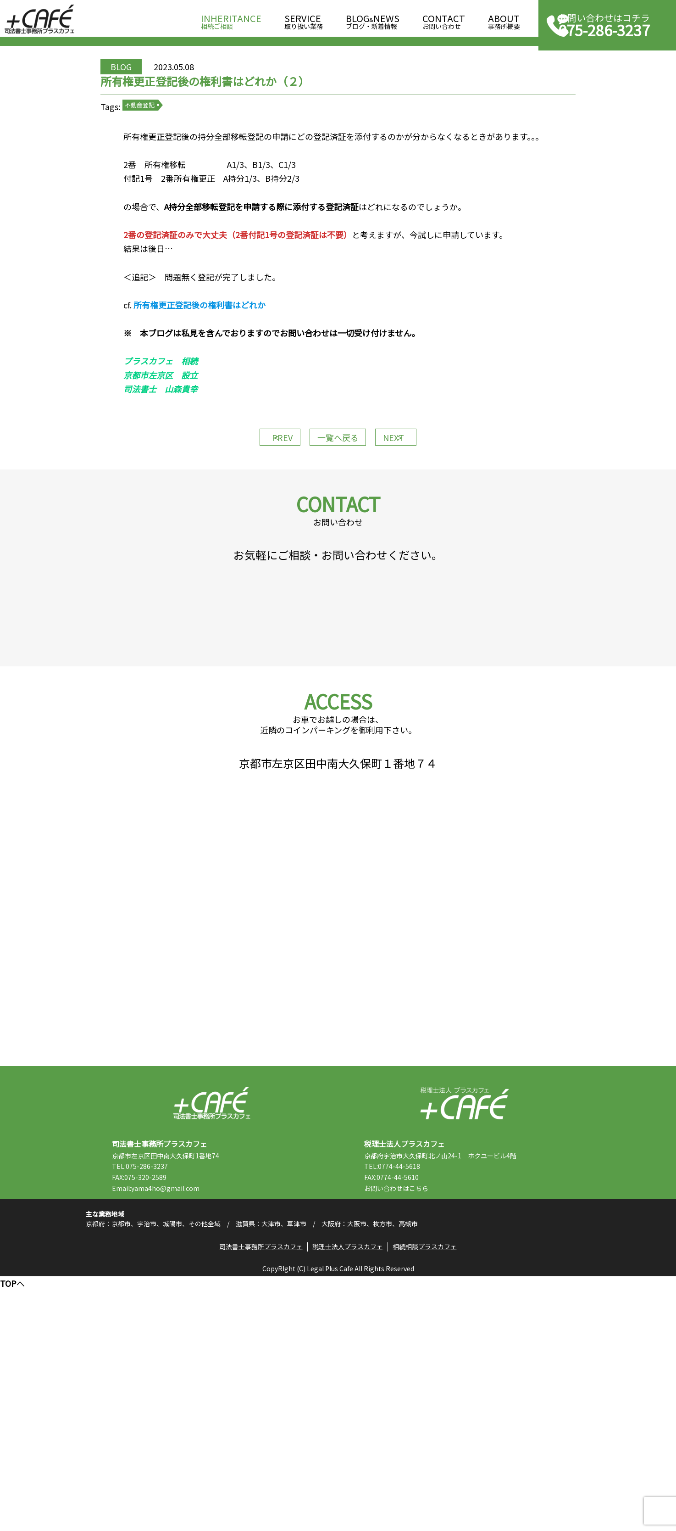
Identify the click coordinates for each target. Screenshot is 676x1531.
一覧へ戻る (338, 532)
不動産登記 (178, 155)
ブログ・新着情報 (372, 19)
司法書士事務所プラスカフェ (39, 19)
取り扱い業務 (303, 19)
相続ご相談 (231, 19)
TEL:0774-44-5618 (421, 1390)
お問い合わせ (443, 19)
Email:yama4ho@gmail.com (184, 1412)
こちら (447, 1412)
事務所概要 (504, 19)
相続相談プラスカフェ (431, 1497)
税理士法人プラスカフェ (464, 1327)
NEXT (416, 532)
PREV (260, 532)
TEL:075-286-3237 (169, 1390)
